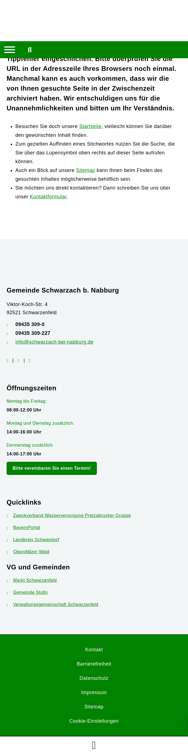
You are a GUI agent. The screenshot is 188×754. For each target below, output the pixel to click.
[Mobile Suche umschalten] (30, 49)
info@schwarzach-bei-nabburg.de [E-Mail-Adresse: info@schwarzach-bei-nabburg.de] (54, 342)
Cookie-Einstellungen (94, 721)
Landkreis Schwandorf (33, 539)
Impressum (94, 692)
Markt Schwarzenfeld (32, 580)
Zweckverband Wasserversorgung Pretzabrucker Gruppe (69, 515)
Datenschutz (94, 678)
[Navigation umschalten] (9, 49)
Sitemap (85, 170)
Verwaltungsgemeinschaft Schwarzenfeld (52, 604)
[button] (94, 745)
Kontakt (94, 649)
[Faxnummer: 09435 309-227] (94, 333)
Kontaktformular (48, 196)
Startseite (90, 126)
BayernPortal (23, 527)
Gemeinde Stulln (27, 592)
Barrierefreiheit (94, 664)
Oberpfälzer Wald (28, 551)
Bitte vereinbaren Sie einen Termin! (52, 468)
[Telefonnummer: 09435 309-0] (94, 324)
